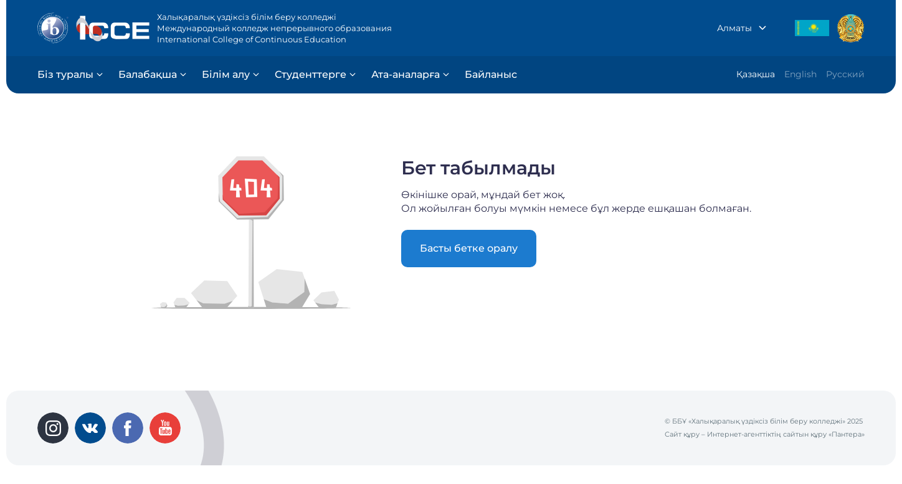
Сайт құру (682, 434)
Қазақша (755, 74)
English (800, 74)
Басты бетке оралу (469, 248)
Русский (845, 74)
